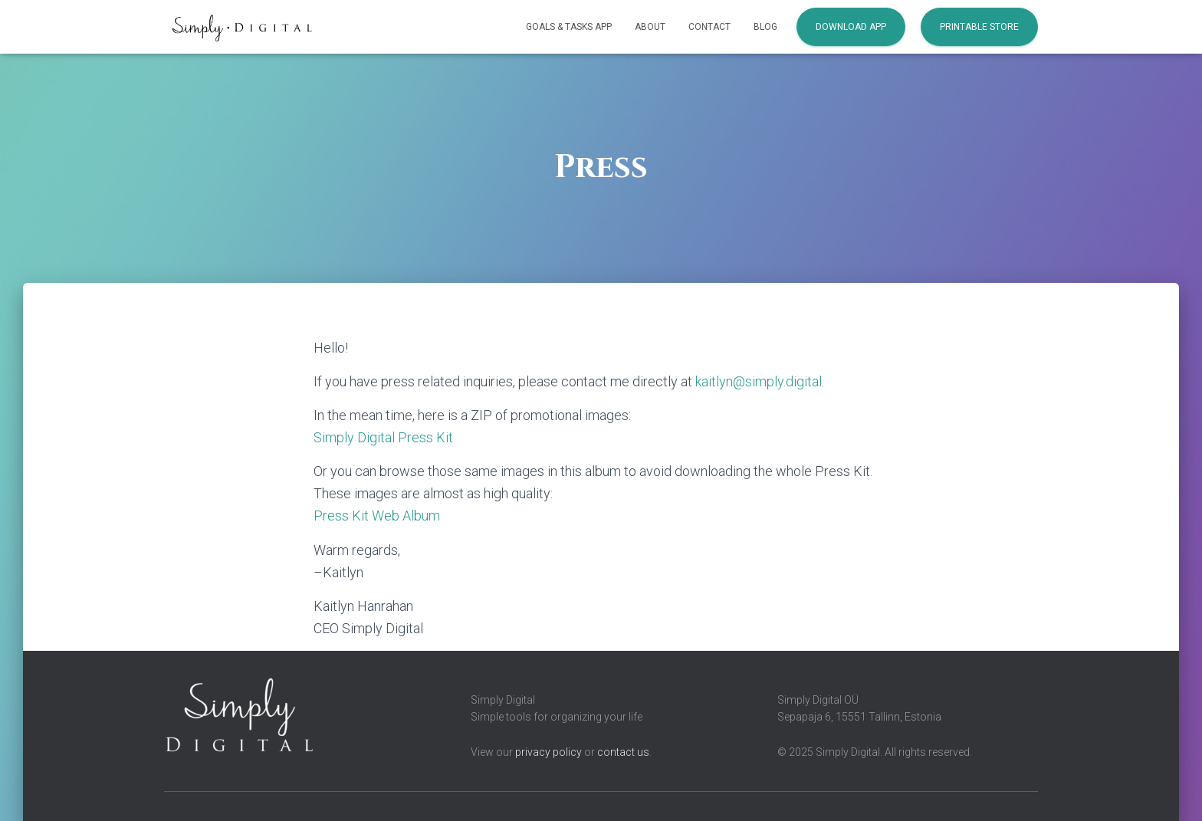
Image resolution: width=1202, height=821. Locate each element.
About (650, 26)
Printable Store (979, 26)
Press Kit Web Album (377, 515)
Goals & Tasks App (569, 26)
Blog (765, 26)
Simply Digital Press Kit (383, 437)
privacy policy (548, 752)
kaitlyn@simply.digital (758, 381)
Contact (709, 26)
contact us (623, 752)
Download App (851, 26)
